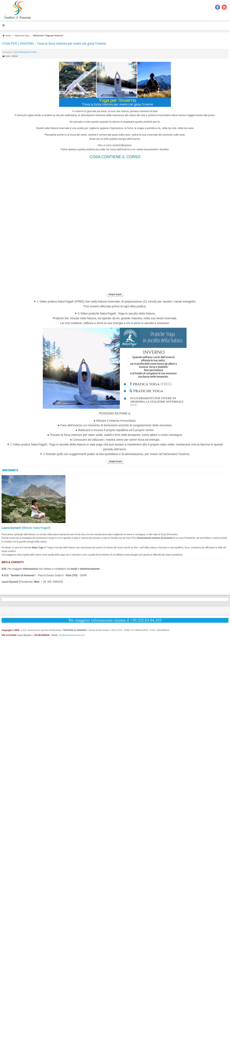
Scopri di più (115, 294)
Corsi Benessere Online (25, 52)
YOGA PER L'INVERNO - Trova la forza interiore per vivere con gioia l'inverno (54, 43)
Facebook (217, 7)
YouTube (224, 7)
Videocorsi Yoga (22, 35)
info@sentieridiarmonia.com (72, 635)
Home (8, 35)
